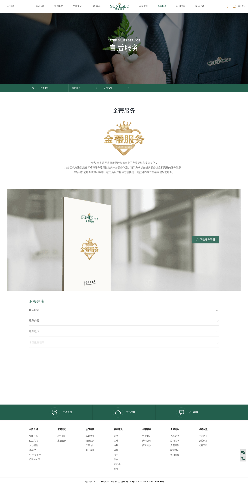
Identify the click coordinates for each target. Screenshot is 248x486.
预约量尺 (174, 455)
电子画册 (90, 450)
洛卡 (116, 455)
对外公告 (61, 436)
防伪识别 (61, 412)
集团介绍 (40, 6)
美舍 (116, 459)
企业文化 (33, 440)
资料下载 (124, 412)
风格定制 (174, 436)
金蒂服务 (162, 6)
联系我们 (199, 6)
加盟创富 (203, 440)
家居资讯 (61, 440)
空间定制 (174, 440)
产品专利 (90, 445)
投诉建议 (187, 412)
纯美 (116, 469)
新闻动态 (58, 6)
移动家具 (96, 6)
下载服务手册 (205, 242)
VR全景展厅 (35, 455)
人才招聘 (33, 445)
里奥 (116, 450)
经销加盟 (180, 6)
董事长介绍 (34, 459)
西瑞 (116, 440)
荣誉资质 (90, 440)
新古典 (117, 464)
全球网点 (9, 6)
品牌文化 (77, 6)
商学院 (32, 450)
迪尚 (116, 436)
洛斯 (116, 445)
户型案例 (174, 445)
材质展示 (174, 450)
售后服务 (146, 436)
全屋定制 (143, 6)
